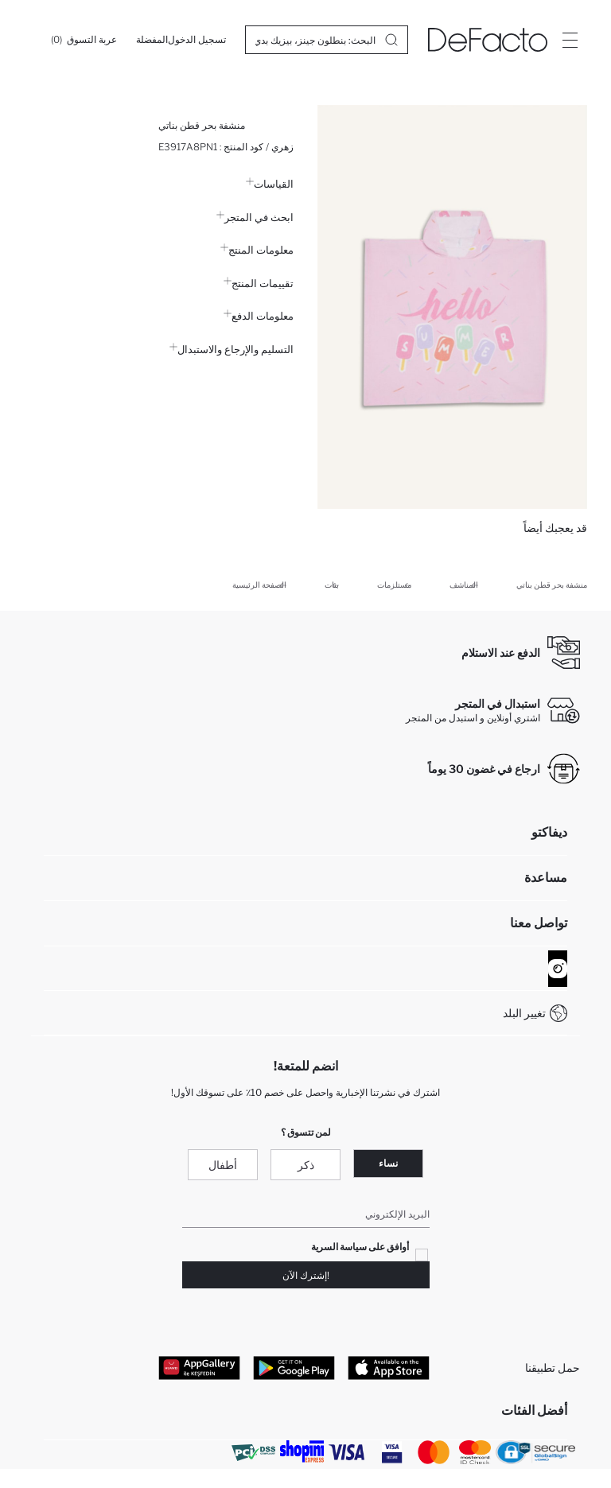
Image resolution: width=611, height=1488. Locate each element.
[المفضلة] (152, 40)
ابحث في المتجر (255, 217)
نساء (388, 1163)
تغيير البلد (524, 1013)
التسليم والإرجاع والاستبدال (231, 349)
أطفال (222, 1164)
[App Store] (389, 1367)
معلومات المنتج (257, 249)
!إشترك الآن (305, 1275)
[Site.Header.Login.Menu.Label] (569, 39)
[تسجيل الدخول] (197, 40)
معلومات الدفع (259, 315)
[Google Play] (294, 1367)
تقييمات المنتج (259, 283)
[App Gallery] (199, 1367)
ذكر (306, 1164)
